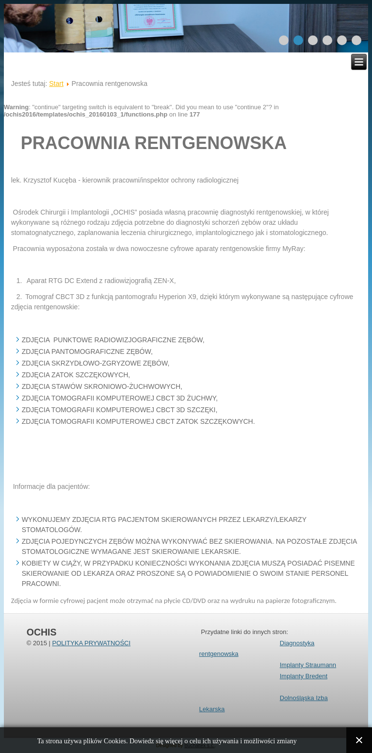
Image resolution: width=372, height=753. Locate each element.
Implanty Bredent (303, 676)
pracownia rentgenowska (154, 143)
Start (56, 83)
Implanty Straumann (308, 665)
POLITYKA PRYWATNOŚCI (91, 643)
